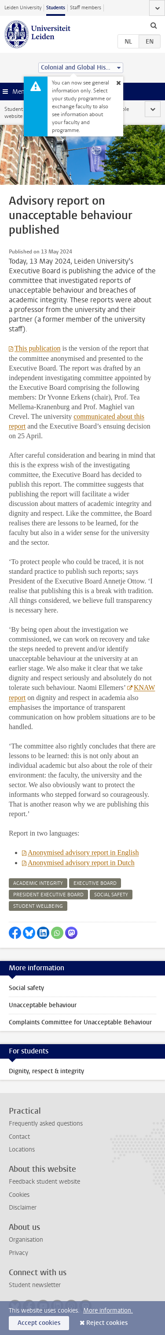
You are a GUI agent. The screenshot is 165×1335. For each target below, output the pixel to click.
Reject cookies (107, 1323)
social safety (111, 894)
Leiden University (22, 7)
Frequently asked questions (46, 1123)
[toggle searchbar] (154, 25)
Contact (19, 1137)
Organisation (26, 1240)
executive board (95, 883)
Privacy (18, 1253)
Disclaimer (23, 1207)
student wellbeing (38, 906)
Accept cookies (39, 1323)
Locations (22, 1149)
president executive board (48, 894)
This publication (37, 348)
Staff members (85, 7)
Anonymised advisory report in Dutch (81, 862)
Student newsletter (35, 1285)
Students (55, 7)
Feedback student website (44, 1181)
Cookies (19, 1195)
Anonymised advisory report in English (83, 852)
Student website (13, 113)
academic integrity (38, 883)
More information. (108, 1310)
